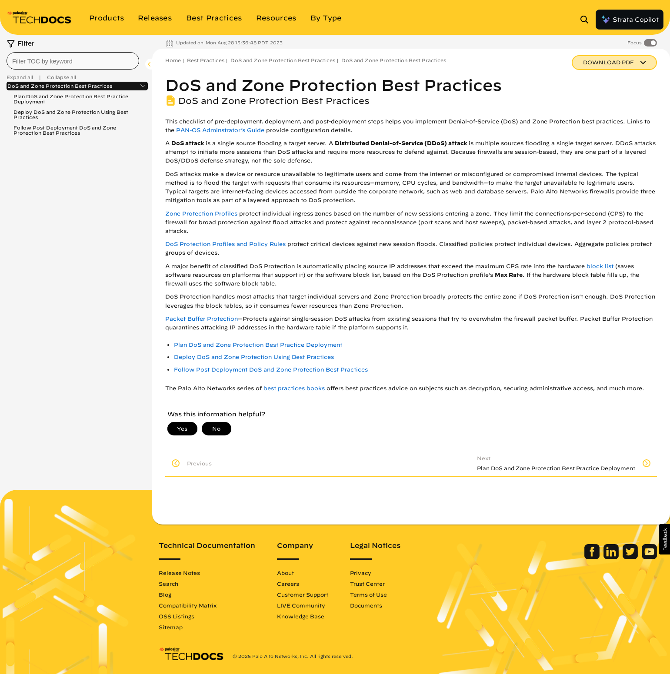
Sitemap (171, 627)
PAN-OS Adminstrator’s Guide (220, 130)
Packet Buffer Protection (201, 318)
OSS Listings (176, 616)
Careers (288, 584)
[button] (664, 539)
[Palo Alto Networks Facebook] (592, 557)
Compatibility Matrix (188, 605)
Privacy (360, 573)
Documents (366, 605)
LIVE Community (301, 605)
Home (173, 60)
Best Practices (205, 60)
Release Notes (179, 573)
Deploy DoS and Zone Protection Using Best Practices (70, 114)
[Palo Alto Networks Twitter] (631, 557)
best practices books (294, 388)
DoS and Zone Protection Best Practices (59, 86)
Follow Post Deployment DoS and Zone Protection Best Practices (64, 130)
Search (168, 584)
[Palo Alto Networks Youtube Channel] (649, 557)
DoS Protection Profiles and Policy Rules (225, 244)
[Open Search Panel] (586, 19)
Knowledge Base (300, 616)
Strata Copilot (629, 19)
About (285, 573)
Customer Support (302, 594)
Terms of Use (368, 594)
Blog (165, 594)
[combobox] (73, 61)
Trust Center (367, 584)
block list (600, 266)
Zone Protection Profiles (201, 213)
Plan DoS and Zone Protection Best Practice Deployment (70, 98)
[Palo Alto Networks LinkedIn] (611, 557)
